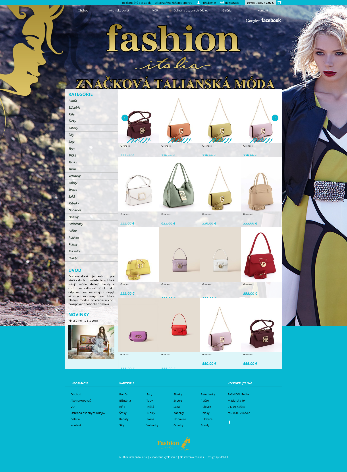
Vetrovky (74, 176)
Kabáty (73, 128)
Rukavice (74, 251)
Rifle (71, 114)
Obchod (83, 10)
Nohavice (74, 210)
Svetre (72, 190)
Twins (72, 169)
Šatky (72, 121)
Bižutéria (74, 108)
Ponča (72, 101)
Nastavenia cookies (192, 457)
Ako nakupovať (119, 10)
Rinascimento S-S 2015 (83, 321)
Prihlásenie (206, 3)
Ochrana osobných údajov (191, 10)
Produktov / (260, 3)
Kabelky (73, 203)
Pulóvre (73, 238)
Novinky (78, 314)
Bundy (72, 258)
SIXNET (224, 457)
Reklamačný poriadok (136, 3)
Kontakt (263, 10)
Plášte (72, 231)
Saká (71, 196)
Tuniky (72, 162)
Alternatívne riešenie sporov (173, 3)
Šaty (71, 142)
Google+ (253, 21)
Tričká (72, 155)
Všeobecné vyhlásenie (163, 457)
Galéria (226, 10)
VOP (155, 10)
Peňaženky (75, 224)
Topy (71, 149)
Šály (71, 135)
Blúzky (72, 183)
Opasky (73, 217)
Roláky (72, 244)
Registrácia (229, 3)
